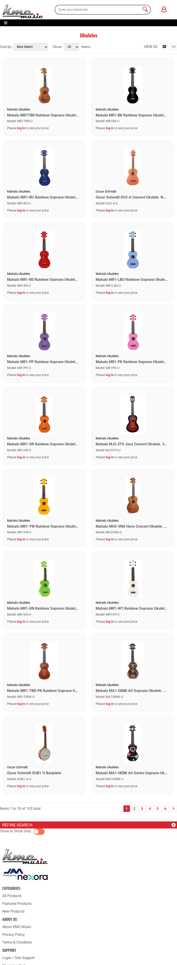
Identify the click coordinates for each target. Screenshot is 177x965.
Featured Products (17, 903)
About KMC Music (16, 927)
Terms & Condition (17, 942)
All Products (12, 896)
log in (21, 128)
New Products (13, 911)
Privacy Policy (13, 934)
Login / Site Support (18, 958)
